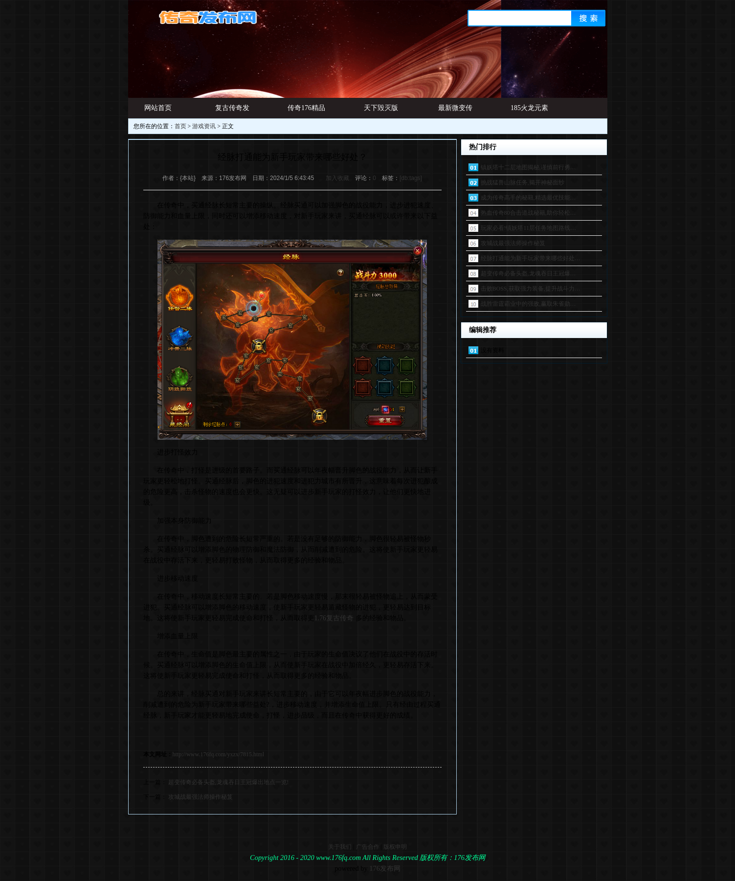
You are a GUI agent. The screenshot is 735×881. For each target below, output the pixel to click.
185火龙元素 (529, 108)
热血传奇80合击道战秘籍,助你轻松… (528, 212)
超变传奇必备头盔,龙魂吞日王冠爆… (528, 273)
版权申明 (395, 846)
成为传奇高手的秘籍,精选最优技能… (528, 197)
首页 (180, 126)
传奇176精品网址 (306, 111)
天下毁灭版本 (381, 111)
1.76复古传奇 (334, 618)
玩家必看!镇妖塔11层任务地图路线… (529, 228)
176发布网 (385, 868)
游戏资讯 (204, 126)
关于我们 (340, 846)
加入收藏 (337, 178)
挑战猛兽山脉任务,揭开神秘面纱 (522, 182)
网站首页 (158, 108)
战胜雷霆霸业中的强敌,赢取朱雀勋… (528, 303)
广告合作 (367, 846)
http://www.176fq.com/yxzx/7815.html (219, 754)
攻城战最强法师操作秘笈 (200, 796)
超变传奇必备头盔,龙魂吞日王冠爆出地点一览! (228, 782)
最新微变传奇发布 (455, 111)
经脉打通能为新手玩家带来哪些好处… (530, 258)
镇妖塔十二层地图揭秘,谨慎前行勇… (528, 167)
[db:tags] (411, 178)
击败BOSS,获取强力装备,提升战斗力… (530, 288)
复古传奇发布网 (232, 111)
